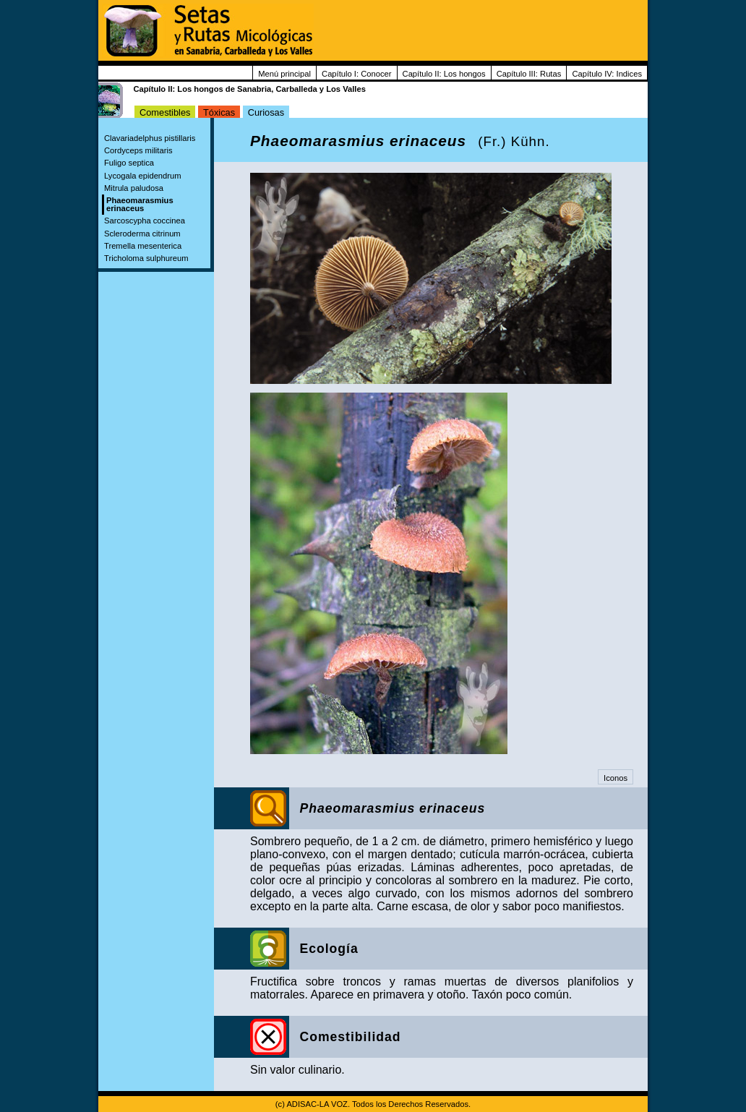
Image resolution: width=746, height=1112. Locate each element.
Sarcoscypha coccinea (144, 220)
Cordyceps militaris (138, 150)
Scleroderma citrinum (142, 233)
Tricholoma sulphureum (146, 258)
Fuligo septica (129, 162)
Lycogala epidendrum (142, 175)
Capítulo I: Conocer (356, 73)
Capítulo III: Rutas (529, 73)
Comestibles (165, 112)
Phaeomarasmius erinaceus (139, 204)
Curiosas (266, 112)
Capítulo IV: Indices (607, 73)
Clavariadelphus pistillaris (149, 138)
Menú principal (284, 73)
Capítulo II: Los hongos (444, 73)
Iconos (615, 778)
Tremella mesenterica (142, 245)
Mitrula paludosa (133, 188)
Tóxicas (219, 112)
